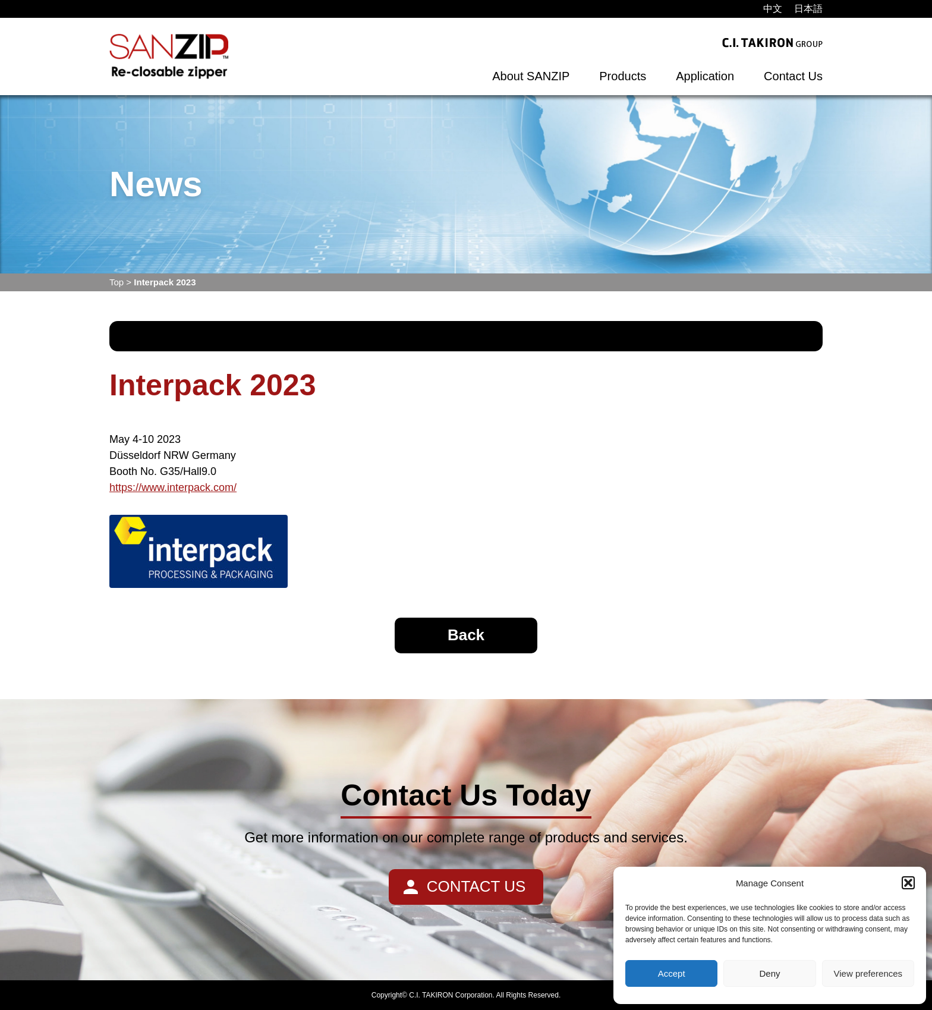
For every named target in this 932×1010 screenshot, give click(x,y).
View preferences (868, 973)
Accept (671, 973)
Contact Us (793, 76)
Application (705, 76)
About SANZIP (530, 76)
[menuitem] (772, 9)
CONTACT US (476, 886)
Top (116, 282)
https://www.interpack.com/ (173, 487)
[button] (908, 883)
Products (622, 76)
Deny (769, 973)
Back (466, 635)
